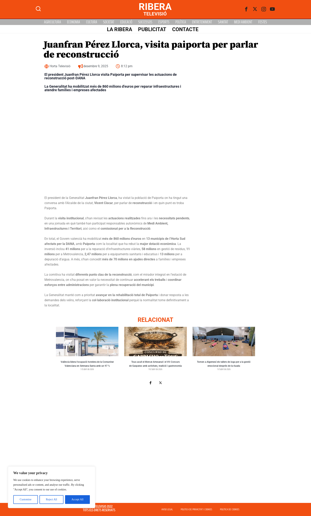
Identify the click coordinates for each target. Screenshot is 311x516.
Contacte (185, 29)
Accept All (77, 499)
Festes (262, 22)
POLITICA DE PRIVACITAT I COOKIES (196, 509)
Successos (145, 22)
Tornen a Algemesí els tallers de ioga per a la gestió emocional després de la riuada (224, 364)
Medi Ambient (243, 22)
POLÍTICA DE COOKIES (229, 509)
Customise (25, 499)
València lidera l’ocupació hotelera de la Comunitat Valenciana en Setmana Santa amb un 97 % (87, 364)
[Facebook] (246, 9)
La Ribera (119, 29)
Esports (163, 22)
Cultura (91, 22)
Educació (126, 22)
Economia (73, 22)
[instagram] (263, 9)
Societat (108, 22)
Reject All (51, 499)
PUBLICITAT (152, 29)
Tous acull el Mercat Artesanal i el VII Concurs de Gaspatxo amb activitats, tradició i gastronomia (155, 364)
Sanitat (223, 22)
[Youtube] (272, 9)
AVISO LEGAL (167, 509)
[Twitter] (255, 9)
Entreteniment (202, 22)
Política (180, 22)
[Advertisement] (155, 441)
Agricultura (52, 22)
